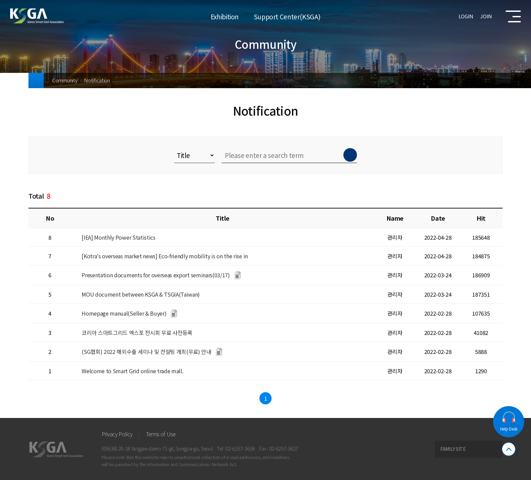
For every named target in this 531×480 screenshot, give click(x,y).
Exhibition (225, 16)
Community (64, 80)
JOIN (486, 16)
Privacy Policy (117, 434)
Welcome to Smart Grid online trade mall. (132, 371)
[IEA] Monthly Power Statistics (118, 237)
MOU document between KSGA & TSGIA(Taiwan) (141, 294)
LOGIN (466, 16)
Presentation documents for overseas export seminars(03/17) (156, 275)
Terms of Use (160, 434)
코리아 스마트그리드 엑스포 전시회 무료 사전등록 (137, 332)
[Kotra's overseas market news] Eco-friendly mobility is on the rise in (165, 256)
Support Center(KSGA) (287, 16)
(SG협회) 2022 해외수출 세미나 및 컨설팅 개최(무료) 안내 (146, 351)
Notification (97, 80)
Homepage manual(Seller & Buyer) (124, 313)
